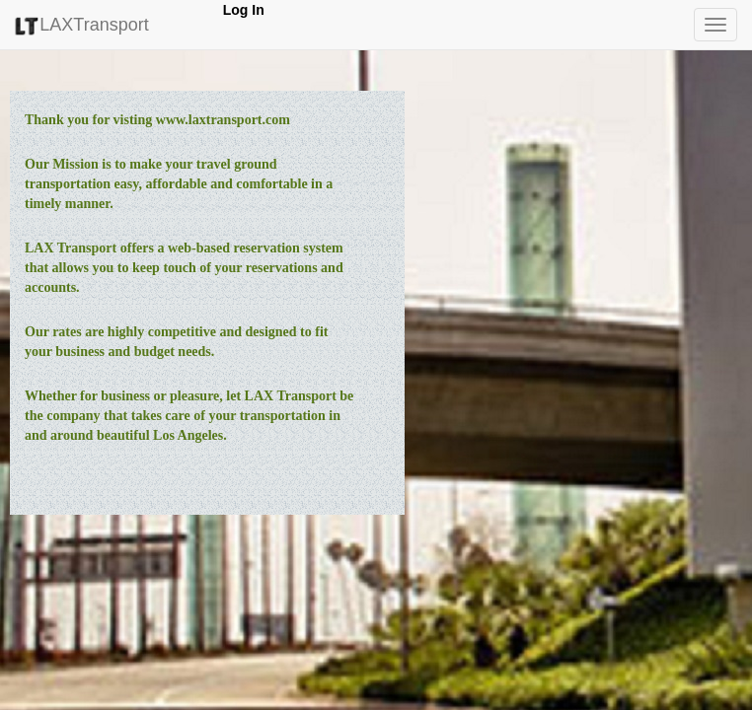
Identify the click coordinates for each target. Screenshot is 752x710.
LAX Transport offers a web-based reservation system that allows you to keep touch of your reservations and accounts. (184, 268)
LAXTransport (82, 25)
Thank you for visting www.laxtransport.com (157, 119)
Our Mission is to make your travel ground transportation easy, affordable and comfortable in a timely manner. (179, 184)
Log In (243, 10)
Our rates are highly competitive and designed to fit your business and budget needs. (176, 341)
